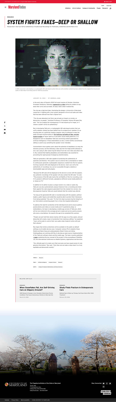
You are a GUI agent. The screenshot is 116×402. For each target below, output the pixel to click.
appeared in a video (59, 104)
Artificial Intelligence (42, 262)
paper (36, 237)
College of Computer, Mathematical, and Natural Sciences (50, 266)
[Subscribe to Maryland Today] (108, 5)
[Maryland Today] (17, 7)
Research (41, 257)
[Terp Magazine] (102, 5)
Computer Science (52, 262)
